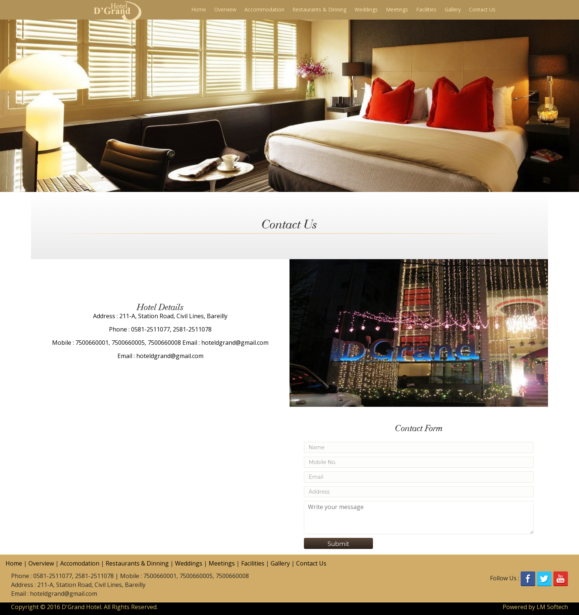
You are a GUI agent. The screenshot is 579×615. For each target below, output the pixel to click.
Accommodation (264, 9)
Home (198, 9)
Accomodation (79, 563)
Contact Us (482, 9)
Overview (225, 9)
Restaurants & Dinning (319, 9)
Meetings (397, 9)
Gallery (453, 9)
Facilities (426, 9)
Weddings (366, 9)
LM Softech (552, 607)
